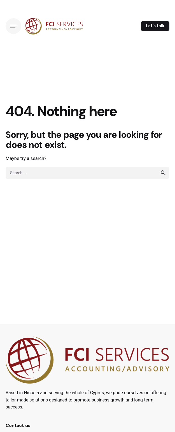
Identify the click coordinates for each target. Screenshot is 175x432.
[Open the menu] (13, 26)
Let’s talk (155, 26)
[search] (163, 173)
